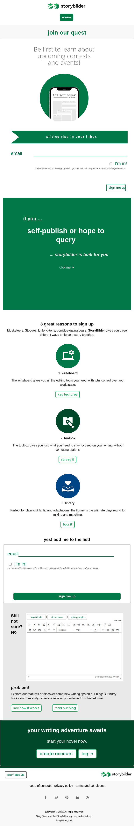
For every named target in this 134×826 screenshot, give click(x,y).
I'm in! (121, 163)
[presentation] (70, 181)
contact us (16, 775)
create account (56, 754)
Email (16, 153)
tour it (67, 524)
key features (67, 394)
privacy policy (63, 785)
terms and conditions (90, 785)
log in (87, 754)
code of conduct (41, 785)
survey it (67, 459)
